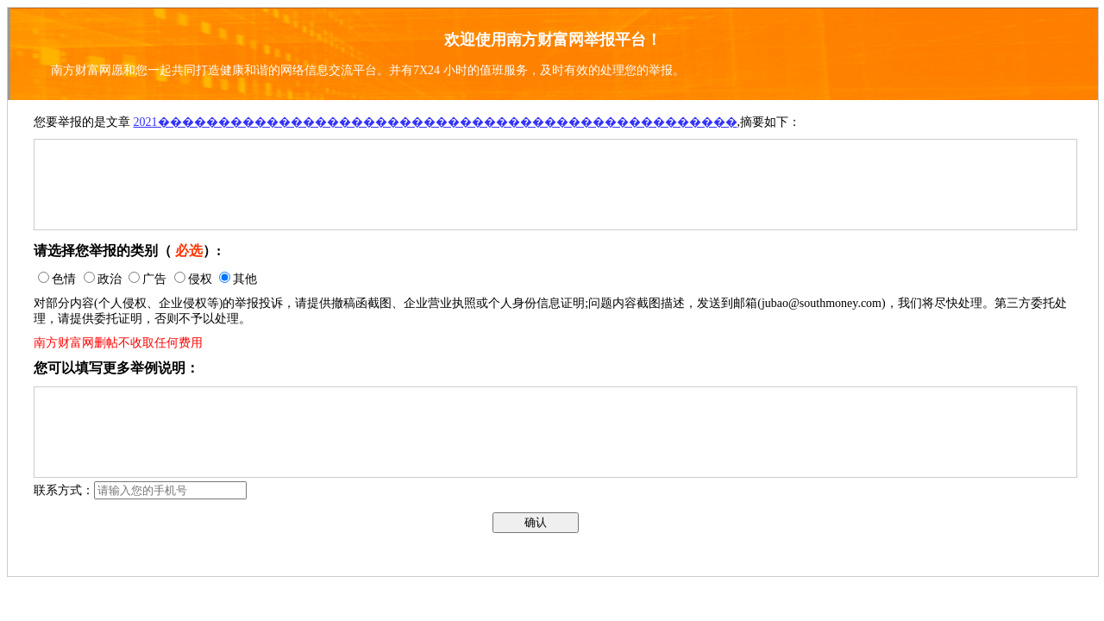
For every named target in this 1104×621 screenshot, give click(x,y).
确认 (535, 522)
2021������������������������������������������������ (435, 122)
